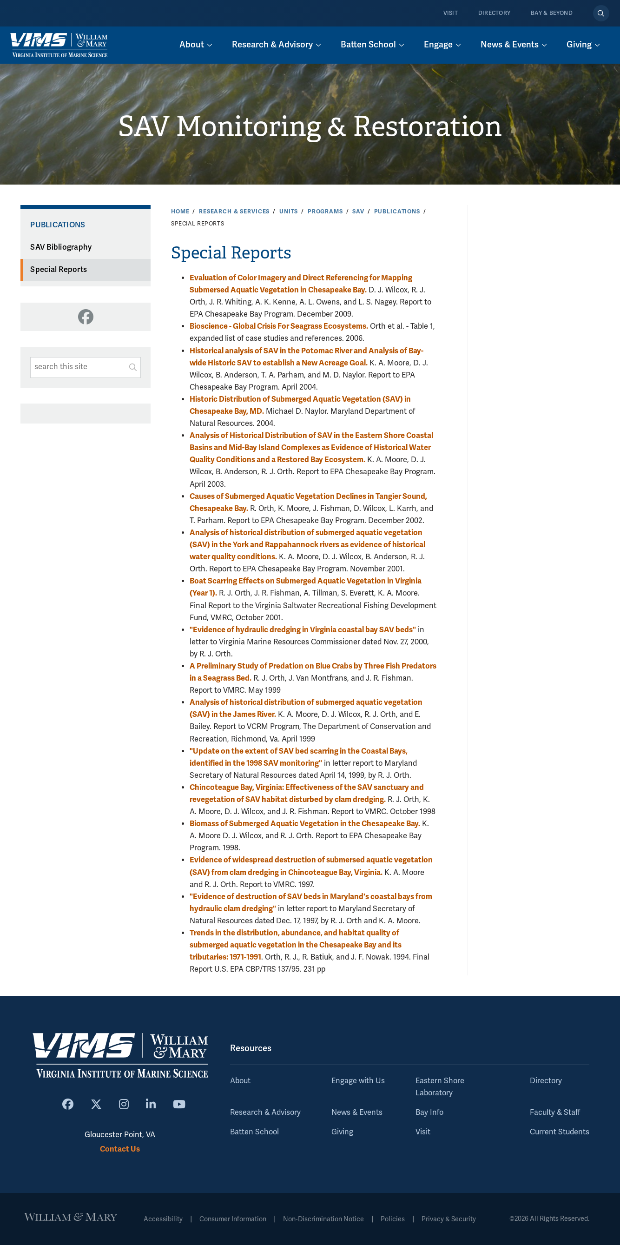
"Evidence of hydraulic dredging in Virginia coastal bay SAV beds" (303, 630)
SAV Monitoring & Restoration (310, 127)
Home (180, 211)
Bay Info (429, 1112)
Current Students (559, 1132)
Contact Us (120, 1149)
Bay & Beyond (552, 13)
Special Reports (58, 269)
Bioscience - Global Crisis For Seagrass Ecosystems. (279, 326)
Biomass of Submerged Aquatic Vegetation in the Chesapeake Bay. (305, 823)
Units (288, 211)
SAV (358, 211)
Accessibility (163, 1219)
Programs (325, 211)
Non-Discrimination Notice (323, 1219)
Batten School (254, 1132)
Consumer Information (232, 1219)
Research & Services (234, 211)
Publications (397, 211)
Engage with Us (358, 1081)
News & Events (357, 1112)
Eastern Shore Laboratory (440, 1087)
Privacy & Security (449, 1219)
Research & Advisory (265, 1112)
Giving (342, 1132)
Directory (494, 13)
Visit (450, 13)
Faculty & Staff (555, 1112)
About (240, 1081)
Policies (393, 1219)
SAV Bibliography (61, 247)
